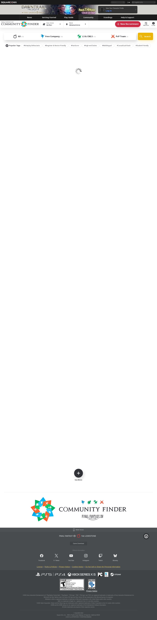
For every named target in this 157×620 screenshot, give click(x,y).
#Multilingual (107, 46)
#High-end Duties (90, 46)
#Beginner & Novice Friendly (55, 46)
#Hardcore (75, 46)
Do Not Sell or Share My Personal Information (102, 567)
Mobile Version (80, 529)
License (40, 567)
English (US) (138, 2)
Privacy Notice (64, 567)
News (57, 560)
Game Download (78, 543)
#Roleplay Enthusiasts (32, 46)
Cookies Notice (77, 567)
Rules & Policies (51, 567)
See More (78, 475)
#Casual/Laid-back (124, 46)
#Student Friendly (142, 46)
